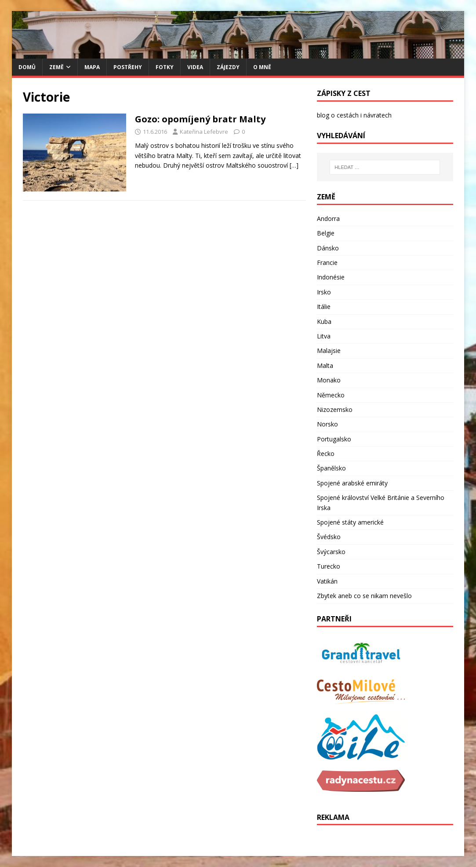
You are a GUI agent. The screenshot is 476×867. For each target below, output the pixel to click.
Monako (329, 380)
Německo (331, 395)
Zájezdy (228, 67)
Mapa (92, 67)
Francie (327, 262)
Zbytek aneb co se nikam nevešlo (364, 595)
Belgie (325, 233)
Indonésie (331, 277)
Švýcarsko (331, 551)
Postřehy (127, 67)
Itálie (324, 306)
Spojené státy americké (350, 522)
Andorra (328, 218)
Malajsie (329, 350)
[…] (294, 165)
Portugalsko (334, 439)
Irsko (324, 292)
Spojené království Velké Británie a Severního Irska (380, 502)
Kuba (324, 321)
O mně (262, 67)
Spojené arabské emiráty (352, 483)
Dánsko (328, 248)
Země (56, 67)
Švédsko (329, 537)
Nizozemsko (334, 409)
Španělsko (331, 468)
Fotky (165, 67)
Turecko (328, 566)
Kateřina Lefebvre (204, 132)
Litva (324, 336)
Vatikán (327, 581)
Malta (325, 365)
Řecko (325, 453)
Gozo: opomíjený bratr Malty (200, 119)
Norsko (327, 424)
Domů (27, 67)
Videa (195, 67)
